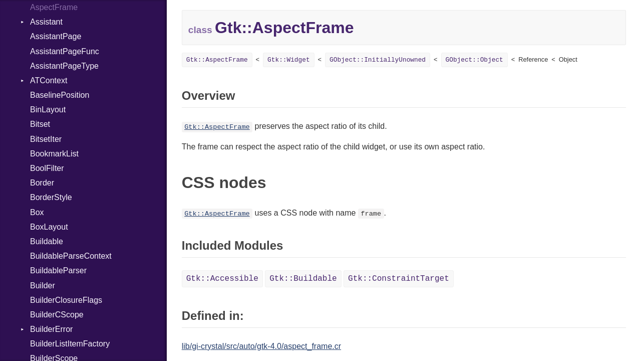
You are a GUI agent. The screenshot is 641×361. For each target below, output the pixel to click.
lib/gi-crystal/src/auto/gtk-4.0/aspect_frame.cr (261, 346)
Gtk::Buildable (303, 278)
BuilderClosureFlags (66, 300)
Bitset (40, 124)
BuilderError (51, 329)
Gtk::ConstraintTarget (398, 278)
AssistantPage (55, 36)
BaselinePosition (59, 95)
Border (42, 182)
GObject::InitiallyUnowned (378, 60)
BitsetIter (46, 139)
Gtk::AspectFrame (217, 60)
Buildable (46, 241)
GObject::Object (474, 60)
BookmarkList (54, 153)
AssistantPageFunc (64, 51)
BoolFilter (47, 168)
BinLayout (48, 109)
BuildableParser (58, 270)
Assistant (46, 22)
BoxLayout (49, 227)
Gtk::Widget (288, 60)
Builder (42, 285)
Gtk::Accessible (222, 278)
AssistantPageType (64, 66)
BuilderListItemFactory (70, 343)
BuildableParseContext (71, 256)
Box (37, 212)
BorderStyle (51, 197)
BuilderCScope (57, 314)
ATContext (48, 80)
